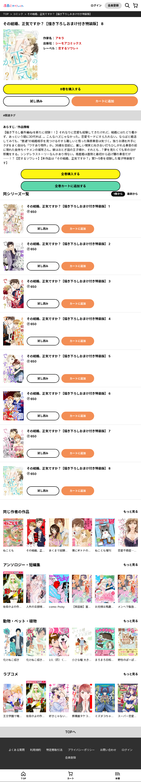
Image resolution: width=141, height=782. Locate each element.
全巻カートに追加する (70, 186)
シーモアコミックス (68, 43)
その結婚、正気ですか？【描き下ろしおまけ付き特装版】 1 (68, 206)
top (6, 14)
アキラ (59, 38)
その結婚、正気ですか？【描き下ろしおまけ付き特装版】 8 (69, 468)
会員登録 (113, 5)
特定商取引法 (54, 750)
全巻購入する (70, 174)
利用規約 (35, 750)
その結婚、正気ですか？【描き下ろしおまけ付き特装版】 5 (69, 356)
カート (70, 778)
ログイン (96, 5)
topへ (70, 732)
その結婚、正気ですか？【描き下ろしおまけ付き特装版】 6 (69, 393)
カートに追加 (104, 101)
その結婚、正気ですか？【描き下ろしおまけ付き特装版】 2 (68, 244)
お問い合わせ (108, 750)
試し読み (36, 101)
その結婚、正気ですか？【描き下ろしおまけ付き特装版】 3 (69, 281)
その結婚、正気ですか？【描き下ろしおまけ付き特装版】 (59, 14)
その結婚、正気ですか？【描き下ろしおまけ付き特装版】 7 (69, 431)
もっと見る (130, 511)
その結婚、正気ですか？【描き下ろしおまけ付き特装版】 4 (69, 319)
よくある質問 (17, 750)
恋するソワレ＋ (68, 48)
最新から (132, 193)
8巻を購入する (70, 89)
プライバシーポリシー (81, 750)
